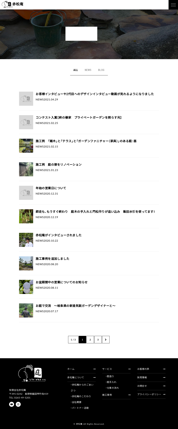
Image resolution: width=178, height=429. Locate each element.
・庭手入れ (111, 382)
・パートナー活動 (80, 407)
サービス (116, 369)
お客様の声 (151, 369)
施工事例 (116, 394)
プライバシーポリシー (151, 394)
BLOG (101, 70)
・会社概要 (76, 402)
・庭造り (110, 376)
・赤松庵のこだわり (81, 396)
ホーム (81, 369)
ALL (75, 70)
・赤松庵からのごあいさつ (82, 387)
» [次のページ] (106, 339)
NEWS (88, 70)
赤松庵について (81, 377)
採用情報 (151, 377)
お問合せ (151, 385)
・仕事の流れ (112, 387)
